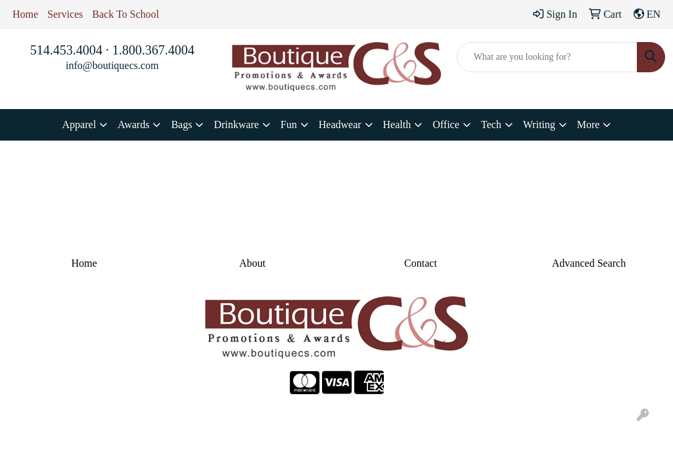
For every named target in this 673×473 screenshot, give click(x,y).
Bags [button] (181, 124)
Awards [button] (133, 124)
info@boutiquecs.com (112, 65)
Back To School (125, 14)
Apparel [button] (79, 124)
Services (65, 14)
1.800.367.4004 (153, 50)
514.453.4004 (66, 50)
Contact (420, 263)
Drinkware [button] (236, 124)
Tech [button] (491, 124)
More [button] (588, 124)
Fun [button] (289, 124)
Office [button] (445, 124)
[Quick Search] (547, 57)
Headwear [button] (340, 124)
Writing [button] (539, 124)
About (252, 263)
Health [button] (397, 124)
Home (25, 14)
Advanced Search (589, 263)
